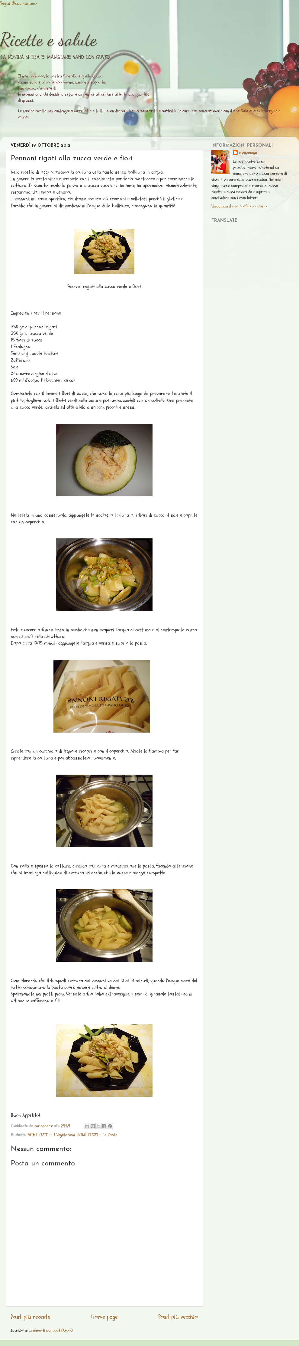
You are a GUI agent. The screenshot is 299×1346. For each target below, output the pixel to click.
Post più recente (30, 1317)
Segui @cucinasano (18, 3)
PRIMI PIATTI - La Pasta (97, 1135)
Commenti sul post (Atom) (51, 1330)
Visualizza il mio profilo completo (239, 206)
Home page (104, 1317)
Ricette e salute (48, 39)
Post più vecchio (178, 1317)
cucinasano (248, 153)
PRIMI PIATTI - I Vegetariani (51, 1135)
